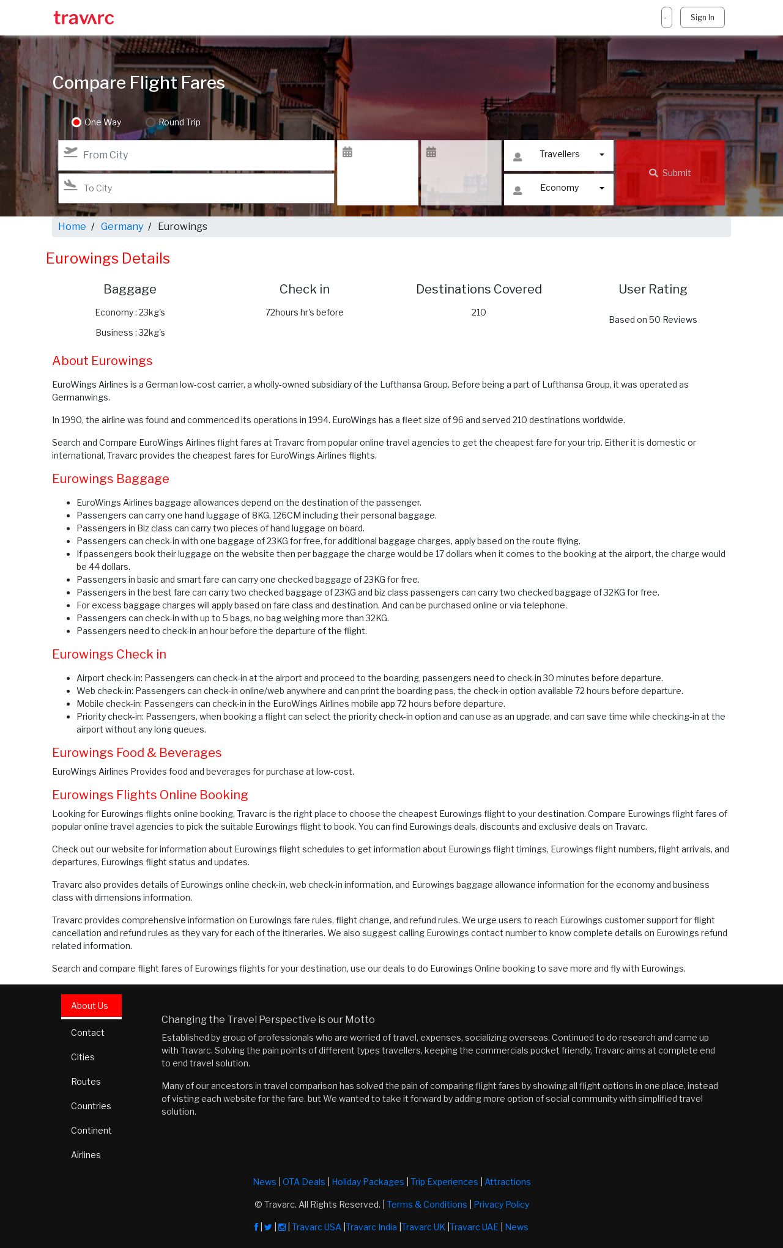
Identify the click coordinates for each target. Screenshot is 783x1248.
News (264, 1181)
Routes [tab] (86, 1081)
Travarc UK (423, 1227)
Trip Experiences (444, 1181)
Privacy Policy (501, 1204)
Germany (122, 226)
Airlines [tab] (86, 1155)
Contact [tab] (88, 1032)
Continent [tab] (91, 1130)
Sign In (702, 17)
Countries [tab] (91, 1106)
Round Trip (179, 122)
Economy (546, 190)
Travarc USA (316, 1227)
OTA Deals (304, 1181)
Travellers (546, 157)
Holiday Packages (368, 1181)
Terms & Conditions (427, 1204)
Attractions (507, 1181)
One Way (102, 122)
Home (72, 226)
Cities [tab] (83, 1057)
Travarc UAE (474, 1227)
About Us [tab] (89, 1005)
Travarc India (371, 1227)
